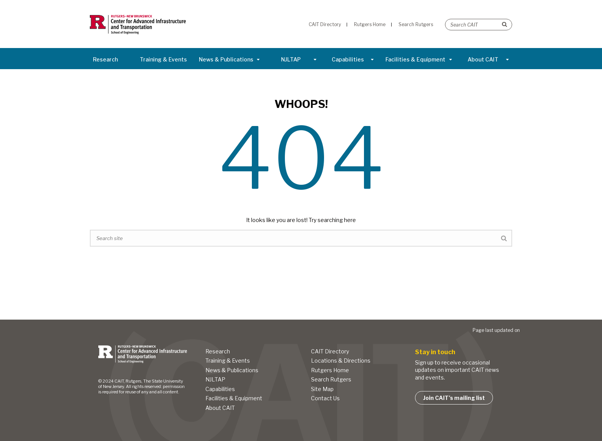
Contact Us (325, 398)
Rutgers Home (330, 370)
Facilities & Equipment (418, 59)
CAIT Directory (330, 351)
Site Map (322, 389)
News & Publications (229, 59)
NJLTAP (299, 59)
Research (105, 59)
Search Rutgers (331, 379)
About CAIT (488, 59)
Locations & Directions (340, 360)
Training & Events (163, 59)
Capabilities (353, 59)
